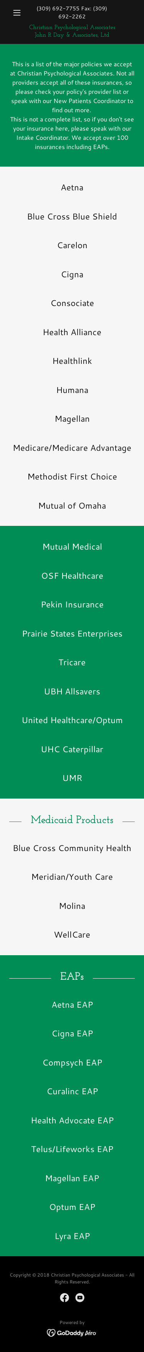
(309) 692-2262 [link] (83, 12)
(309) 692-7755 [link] (57, 8)
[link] (72, 31)
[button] (18, 12)
